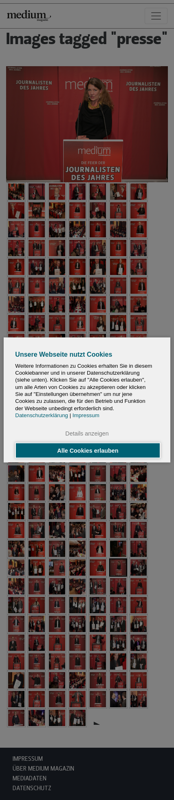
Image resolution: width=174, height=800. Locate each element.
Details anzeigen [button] (86, 433)
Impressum (86, 415)
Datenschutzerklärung (41, 415)
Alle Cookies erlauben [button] (87, 450)
